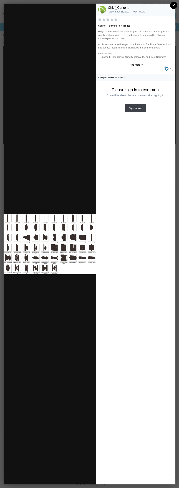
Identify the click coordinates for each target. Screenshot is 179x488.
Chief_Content (118, 7)
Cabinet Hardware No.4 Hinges (114, 25)
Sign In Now (135, 108)
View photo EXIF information (111, 77)
